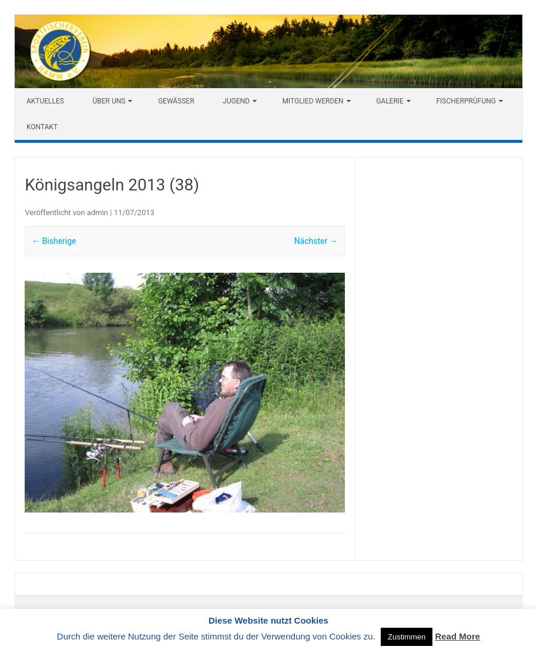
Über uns (108, 101)
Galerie (390, 101)
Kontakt (42, 127)
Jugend (236, 101)
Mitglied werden (312, 101)
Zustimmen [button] (406, 636)
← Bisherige (54, 241)
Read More (457, 636)
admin (97, 212)
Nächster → (316, 241)
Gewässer (176, 101)
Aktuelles (45, 101)
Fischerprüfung (466, 101)
